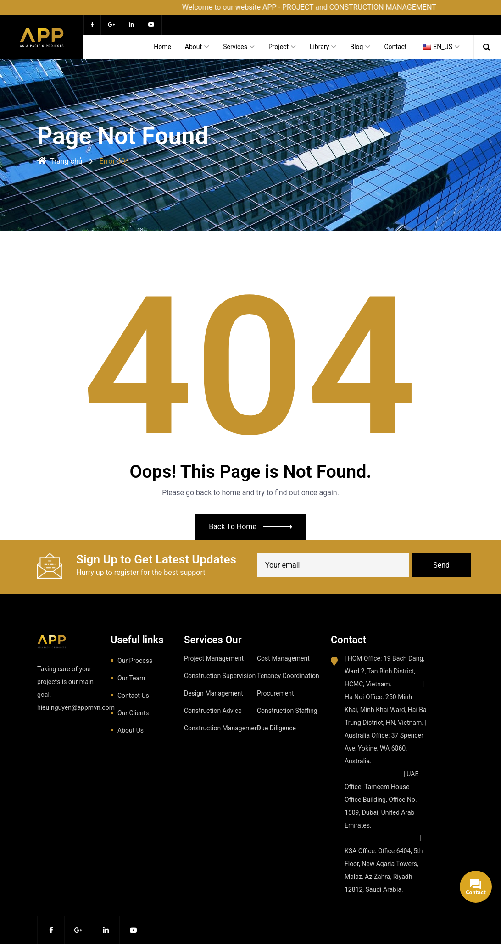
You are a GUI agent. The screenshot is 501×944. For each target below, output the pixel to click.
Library (319, 46)
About (193, 46)
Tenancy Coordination (288, 675)
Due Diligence (276, 728)
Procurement (275, 693)
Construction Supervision (220, 675)
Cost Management (283, 658)
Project (278, 46)
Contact (395, 46)
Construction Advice (213, 710)
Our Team (131, 678)
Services (235, 46)
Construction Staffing (287, 710)
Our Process (134, 660)
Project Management (214, 658)
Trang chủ (60, 161)
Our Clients (133, 713)
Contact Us (133, 695)
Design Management (213, 693)
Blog (356, 46)
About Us (130, 730)
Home (162, 46)
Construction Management (222, 728)
